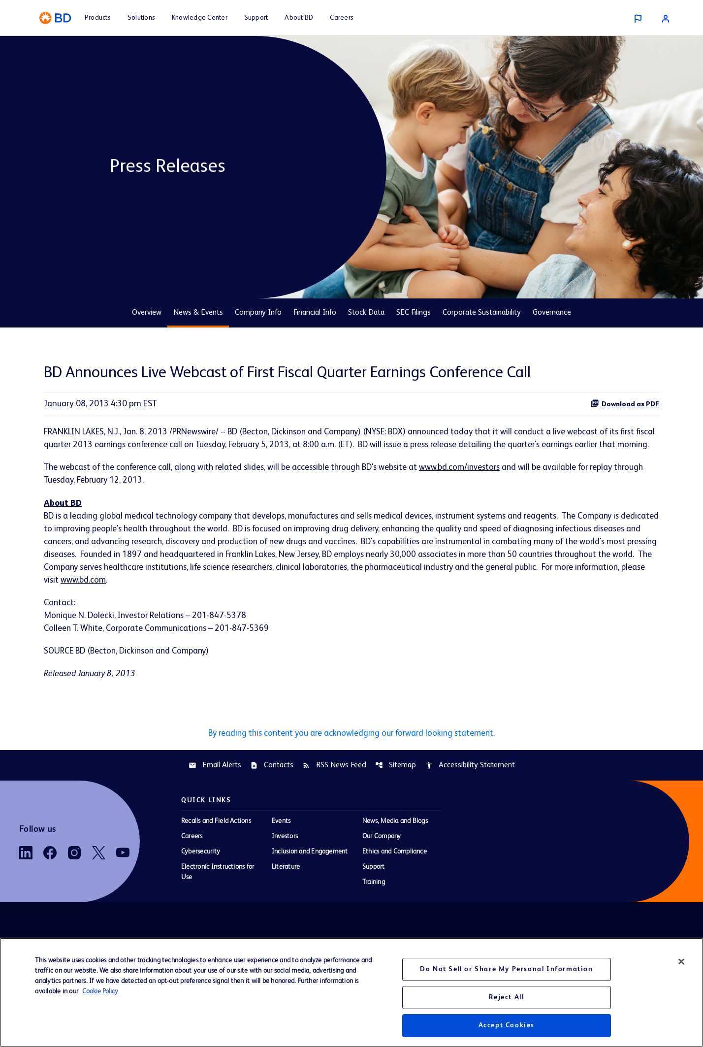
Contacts (271, 787)
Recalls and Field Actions (216, 842)
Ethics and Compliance (394, 873)
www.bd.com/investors (470, 482)
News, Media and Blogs (395, 842)
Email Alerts (215, 787)
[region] (351, 992)
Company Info (258, 313)
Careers (192, 857)
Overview (146, 313)
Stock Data (366, 313)
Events (281, 842)
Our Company (381, 857)
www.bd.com (222, 598)
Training (373, 903)
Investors (285, 857)
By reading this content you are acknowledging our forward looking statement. (351, 754)
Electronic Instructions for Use (217, 893)
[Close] (681, 962)
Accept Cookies (507, 1025)
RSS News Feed (334, 787)
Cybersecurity (200, 873)
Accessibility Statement (470, 787)
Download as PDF (624, 403)
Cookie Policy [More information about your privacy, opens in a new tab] (100, 991)
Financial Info (314, 313)
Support (373, 888)
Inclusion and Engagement (310, 873)
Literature (286, 888)
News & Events (198, 313)
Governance (552, 313)
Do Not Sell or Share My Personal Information (506, 969)
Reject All (506, 997)
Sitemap (395, 787)
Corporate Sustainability (482, 313)
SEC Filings (413, 313)
